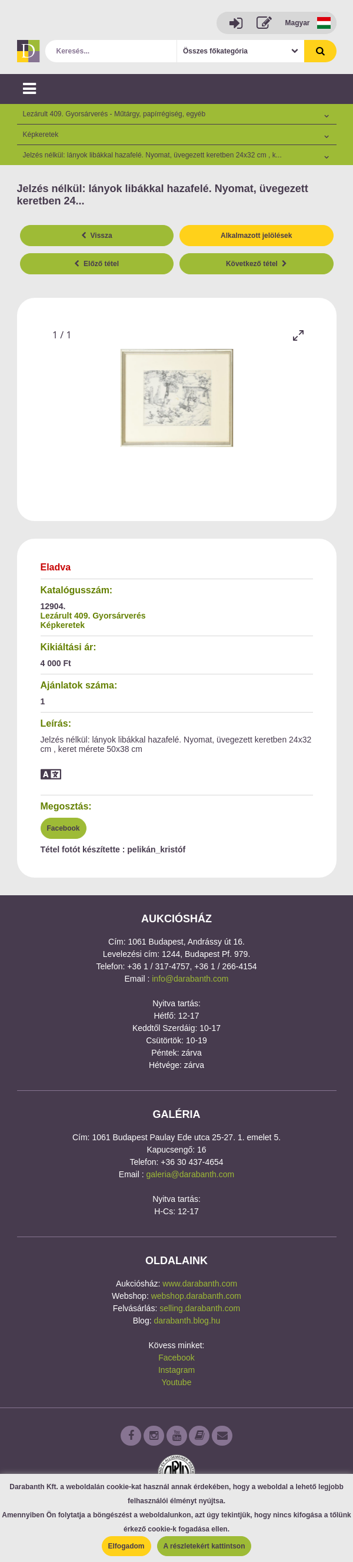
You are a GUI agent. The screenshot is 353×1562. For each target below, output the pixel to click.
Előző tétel (96, 264)
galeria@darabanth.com (190, 1174)
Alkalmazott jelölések (256, 235)
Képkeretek (63, 625)
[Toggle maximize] (298, 335)
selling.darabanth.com (199, 1308)
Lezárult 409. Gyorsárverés (93, 615)
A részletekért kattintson (204, 1546)
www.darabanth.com (199, 1283)
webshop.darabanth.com (196, 1296)
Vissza (96, 235)
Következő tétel (256, 264)
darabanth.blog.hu (187, 1320)
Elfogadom (126, 1546)
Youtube (177, 1382)
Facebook (63, 828)
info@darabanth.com (190, 978)
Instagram (176, 1370)
